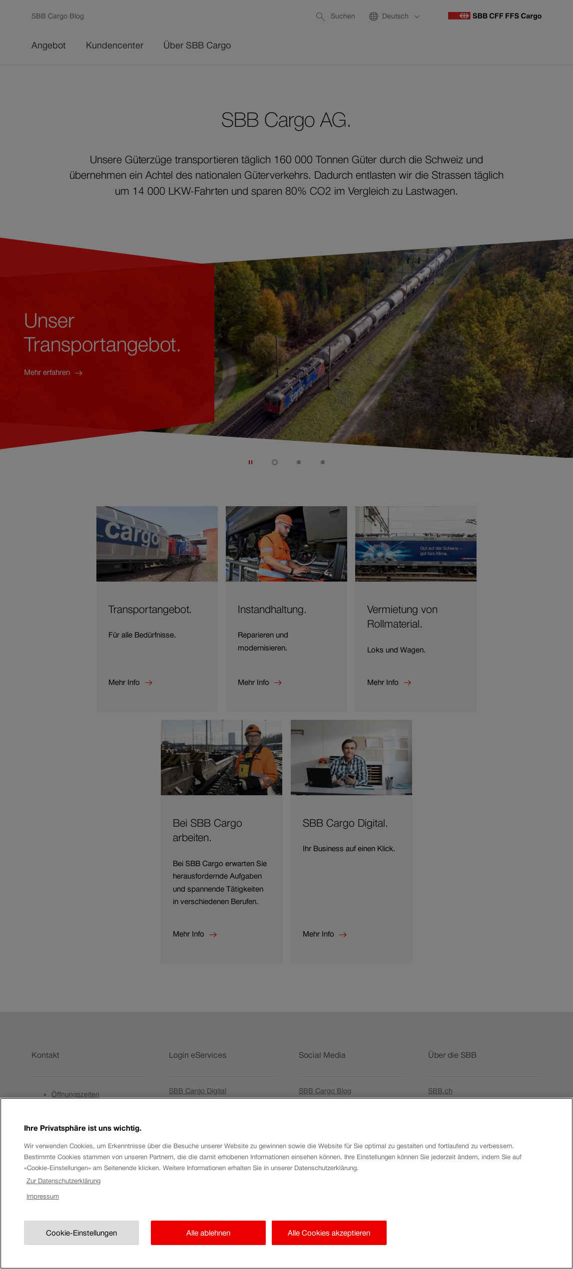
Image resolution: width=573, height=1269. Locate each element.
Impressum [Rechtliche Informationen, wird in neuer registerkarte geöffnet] (42, 1216)
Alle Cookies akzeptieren (329, 1252)
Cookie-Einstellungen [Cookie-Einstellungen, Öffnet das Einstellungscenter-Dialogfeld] (81, 1252)
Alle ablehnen (208, 1252)
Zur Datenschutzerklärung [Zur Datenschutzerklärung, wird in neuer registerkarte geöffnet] (63, 1200)
